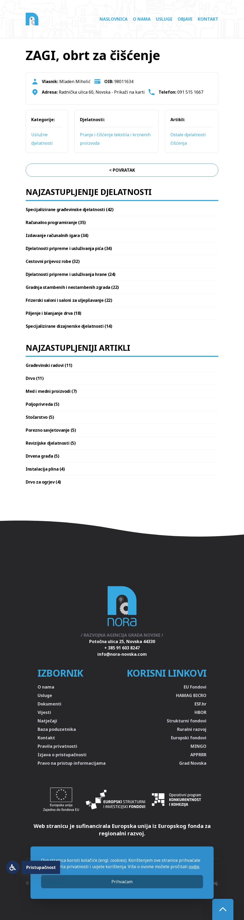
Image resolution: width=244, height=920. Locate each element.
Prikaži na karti (129, 92)
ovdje (194, 866)
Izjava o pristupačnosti (62, 755)
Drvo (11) (34, 378)
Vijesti (44, 712)
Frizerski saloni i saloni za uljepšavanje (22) (69, 300)
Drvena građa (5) (42, 456)
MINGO (198, 746)
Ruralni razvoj (191, 729)
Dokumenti (49, 704)
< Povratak (122, 170)
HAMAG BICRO (191, 695)
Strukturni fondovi (186, 721)
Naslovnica (114, 19)
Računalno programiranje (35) (56, 222)
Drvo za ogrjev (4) (43, 482)
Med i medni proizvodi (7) (51, 391)
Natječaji (47, 721)
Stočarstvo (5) (40, 417)
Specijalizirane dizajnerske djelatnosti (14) (69, 326)
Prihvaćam (122, 882)
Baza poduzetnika (57, 729)
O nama (142, 19)
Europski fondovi (188, 738)
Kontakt (208, 19)
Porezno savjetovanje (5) (51, 430)
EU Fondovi (195, 687)
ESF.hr (200, 704)
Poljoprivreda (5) (42, 404)
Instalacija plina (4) (45, 469)
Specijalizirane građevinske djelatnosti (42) (69, 209)
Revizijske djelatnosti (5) (51, 443)
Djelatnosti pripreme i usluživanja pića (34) (69, 248)
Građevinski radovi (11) (49, 365)
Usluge (164, 19)
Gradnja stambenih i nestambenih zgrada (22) (72, 287)
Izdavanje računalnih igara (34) (57, 235)
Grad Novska (192, 763)
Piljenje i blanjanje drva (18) (53, 313)
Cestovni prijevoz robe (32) (52, 261)
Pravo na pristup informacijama (72, 763)
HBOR (200, 712)
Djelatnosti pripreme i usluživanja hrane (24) (70, 274)
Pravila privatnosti (57, 746)
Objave (185, 19)
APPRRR (198, 755)
